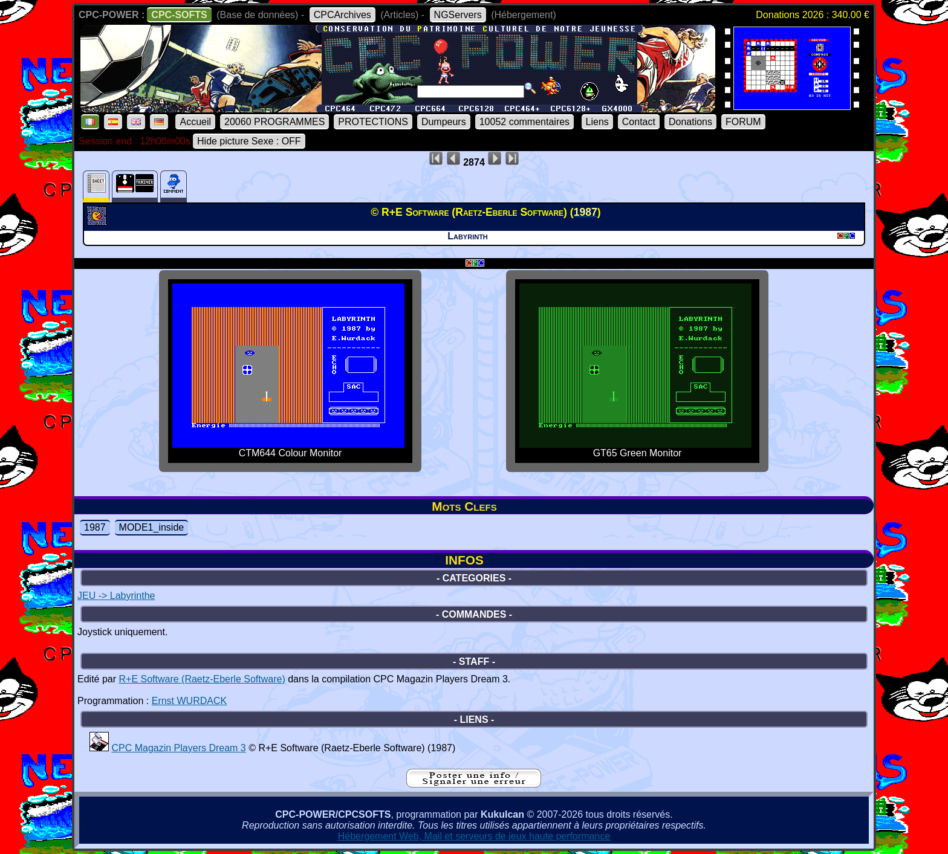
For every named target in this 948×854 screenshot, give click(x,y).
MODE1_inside (151, 527)
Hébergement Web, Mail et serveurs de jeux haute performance (474, 836)
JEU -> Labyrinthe (116, 595)
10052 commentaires (524, 122)
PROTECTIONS (373, 122)
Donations (690, 122)
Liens (597, 122)
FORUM (743, 122)
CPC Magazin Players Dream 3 (178, 748)
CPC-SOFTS (179, 15)
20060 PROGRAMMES (274, 122)
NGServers (458, 15)
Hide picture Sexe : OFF (249, 141)
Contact (638, 122)
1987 (95, 527)
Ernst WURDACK (189, 701)
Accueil (195, 122)
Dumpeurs (443, 122)
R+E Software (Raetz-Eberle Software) (201, 679)
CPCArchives (342, 15)
